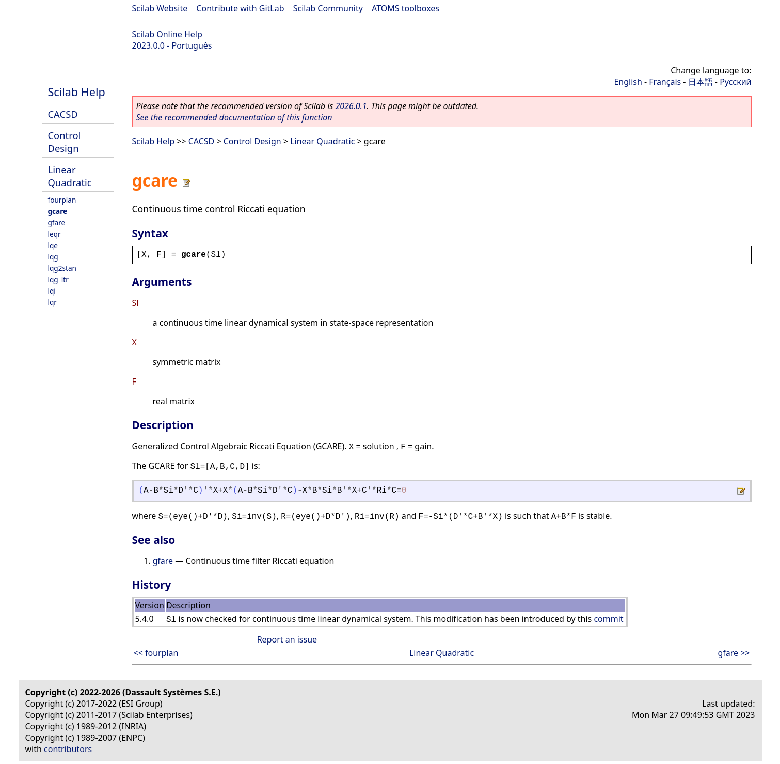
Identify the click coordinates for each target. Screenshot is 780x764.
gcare (58, 211)
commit (608, 618)
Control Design (64, 142)
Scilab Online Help (167, 34)
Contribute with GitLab (240, 8)
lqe (53, 245)
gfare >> (734, 653)
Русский (735, 81)
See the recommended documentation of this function (234, 117)
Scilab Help (76, 91)
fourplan (62, 200)
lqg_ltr (58, 279)
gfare (57, 222)
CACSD (63, 114)
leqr (54, 234)
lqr (52, 302)
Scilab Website (160, 8)
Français (665, 81)
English (628, 81)
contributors (68, 749)
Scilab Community (328, 8)
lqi (52, 291)
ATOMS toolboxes (405, 8)
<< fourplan (156, 653)
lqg (53, 257)
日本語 (700, 81)
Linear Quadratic (70, 176)
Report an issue (287, 639)
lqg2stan (62, 268)
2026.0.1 (351, 106)
